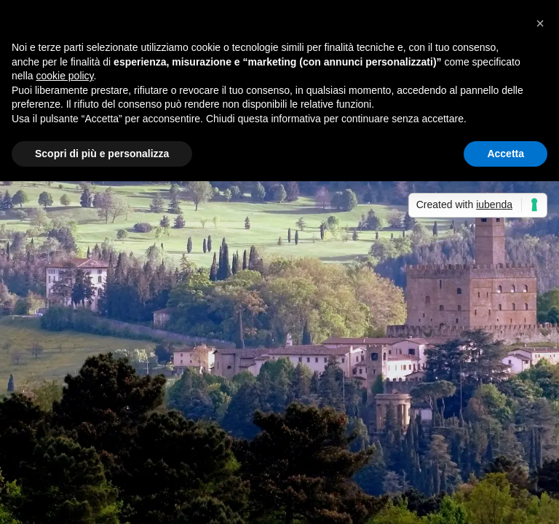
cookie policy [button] (64, 76)
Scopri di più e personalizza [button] (102, 153)
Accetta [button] (505, 153)
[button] (540, 23)
